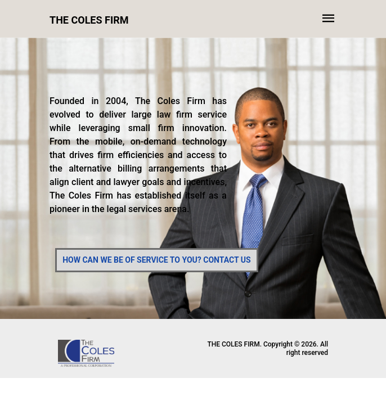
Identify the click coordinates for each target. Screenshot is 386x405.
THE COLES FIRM (89, 20)
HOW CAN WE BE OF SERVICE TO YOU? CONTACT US (156, 259)
